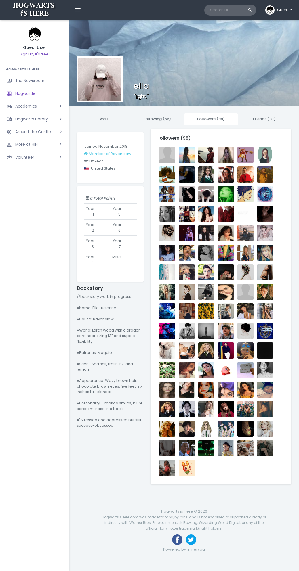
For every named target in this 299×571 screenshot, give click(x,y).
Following (157, 119)
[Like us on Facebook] (177, 539)
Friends (264, 119)
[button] (279, 10)
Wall (103, 119)
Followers (211, 119)
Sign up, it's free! (35, 54)
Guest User (34, 47)
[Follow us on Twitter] (191, 539)
